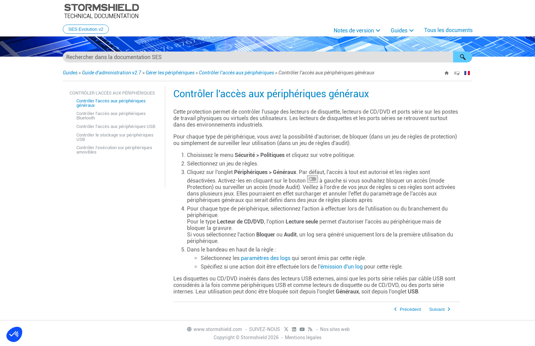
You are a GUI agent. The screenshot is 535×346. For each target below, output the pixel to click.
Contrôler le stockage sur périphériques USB (115, 137)
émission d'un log (341, 266)
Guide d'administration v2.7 (111, 72)
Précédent (410, 309)
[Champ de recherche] (267, 57)
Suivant (437, 309)
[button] (462, 57)
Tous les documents (448, 30)
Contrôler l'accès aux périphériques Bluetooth (111, 115)
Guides (399, 30)
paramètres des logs (265, 258)
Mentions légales (303, 337)
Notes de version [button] (354, 30)
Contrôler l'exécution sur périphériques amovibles (114, 150)
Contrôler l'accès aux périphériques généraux (111, 103)
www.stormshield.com (214, 329)
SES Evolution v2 (85, 29)
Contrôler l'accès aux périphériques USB (115, 126)
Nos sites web (335, 329)
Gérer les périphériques (170, 72)
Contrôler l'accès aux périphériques (236, 72)
